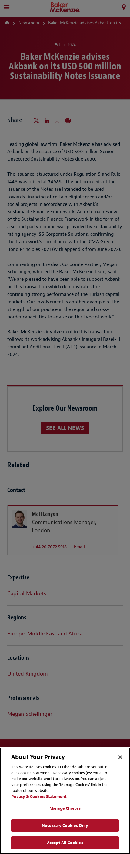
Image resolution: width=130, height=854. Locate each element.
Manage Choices (65, 808)
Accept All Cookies (65, 842)
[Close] (120, 757)
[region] (65, 800)
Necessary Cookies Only (65, 825)
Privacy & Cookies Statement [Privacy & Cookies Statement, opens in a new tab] (39, 796)
